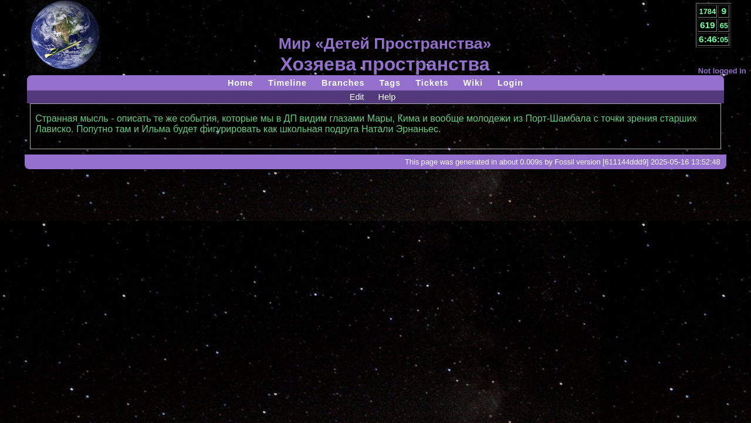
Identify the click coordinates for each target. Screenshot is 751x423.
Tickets (431, 83)
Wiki (472, 83)
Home (240, 83)
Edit (357, 97)
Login (510, 83)
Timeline (287, 83)
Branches (343, 83)
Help (387, 97)
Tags (390, 83)
